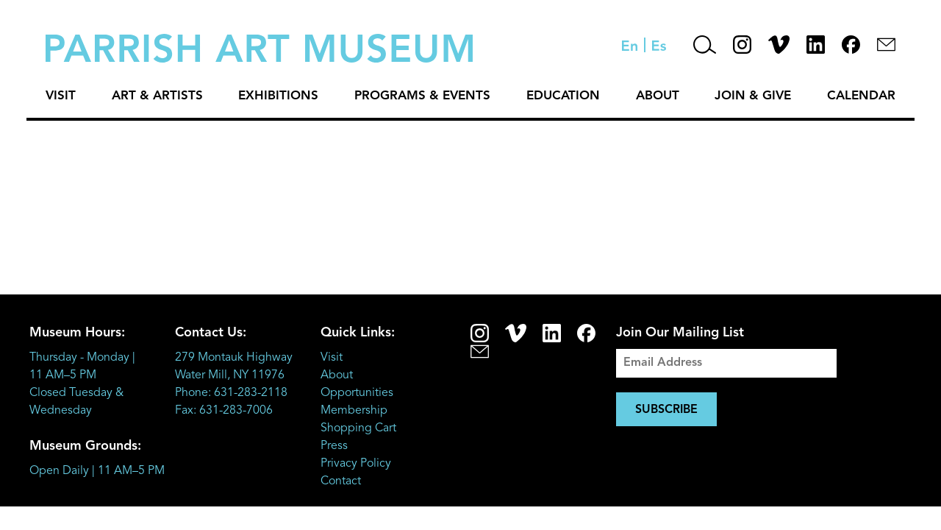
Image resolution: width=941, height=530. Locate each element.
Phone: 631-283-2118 (231, 393)
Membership (354, 411)
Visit (61, 96)
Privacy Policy (356, 464)
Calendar (861, 96)
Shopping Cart (358, 428)
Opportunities (357, 393)
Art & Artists (157, 96)
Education (563, 96)
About (657, 96)
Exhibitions (278, 96)
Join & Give (753, 96)
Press (334, 446)
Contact (341, 481)
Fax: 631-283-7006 (224, 411)
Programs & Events (422, 96)
